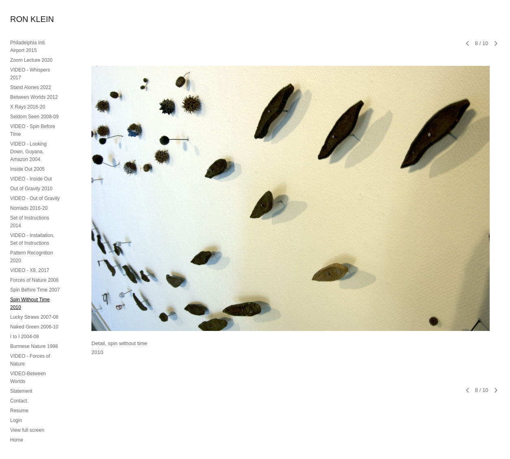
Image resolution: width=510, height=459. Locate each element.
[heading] (30, 19)
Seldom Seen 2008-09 (34, 117)
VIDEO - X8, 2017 (29, 270)
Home (16, 440)
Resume (19, 410)
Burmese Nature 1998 (34, 346)
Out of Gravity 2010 (31, 188)
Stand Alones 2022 (30, 87)
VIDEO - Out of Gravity (35, 198)
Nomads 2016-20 (29, 208)
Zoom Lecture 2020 (31, 60)
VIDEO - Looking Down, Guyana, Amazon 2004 (28, 151)
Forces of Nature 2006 (34, 280)
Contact (18, 401)
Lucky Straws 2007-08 (34, 317)
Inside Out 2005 (27, 169)
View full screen (27, 430)
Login (16, 420)
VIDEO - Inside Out (31, 179)
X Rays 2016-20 (27, 107)
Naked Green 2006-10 (34, 327)
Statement (21, 391)
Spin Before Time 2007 (35, 290)
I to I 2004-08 (24, 336)
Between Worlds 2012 (34, 97)
